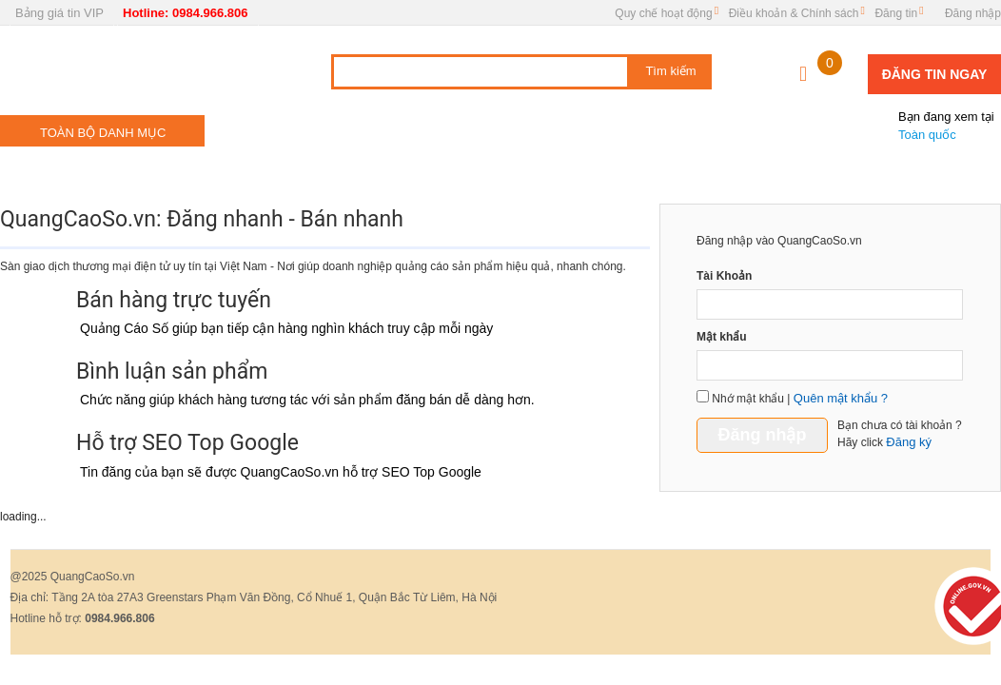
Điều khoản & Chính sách (794, 13)
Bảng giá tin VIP (59, 13)
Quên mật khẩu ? (841, 398)
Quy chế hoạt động (663, 13)
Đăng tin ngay (935, 74)
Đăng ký (909, 442)
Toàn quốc (937, 118)
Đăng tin (895, 13)
